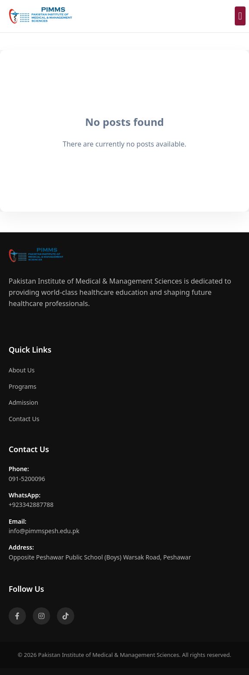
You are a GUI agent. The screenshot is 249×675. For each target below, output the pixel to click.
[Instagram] (41, 616)
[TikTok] (65, 616)
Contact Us (24, 419)
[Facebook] (17, 616)
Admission (23, 402)
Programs (22, 386)
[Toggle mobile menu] (240, 15)
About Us (22, 370)
